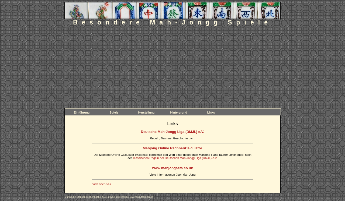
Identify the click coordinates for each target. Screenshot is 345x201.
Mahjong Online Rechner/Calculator (172, 148)
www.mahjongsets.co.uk (172, 168)
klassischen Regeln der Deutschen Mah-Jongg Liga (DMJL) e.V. (175, 158)
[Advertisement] (172, 67)
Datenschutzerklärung (141, 197)
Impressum (122, 197)
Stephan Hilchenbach (88, 197)
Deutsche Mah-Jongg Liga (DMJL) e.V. (172, 132)
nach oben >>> (102, 184)
